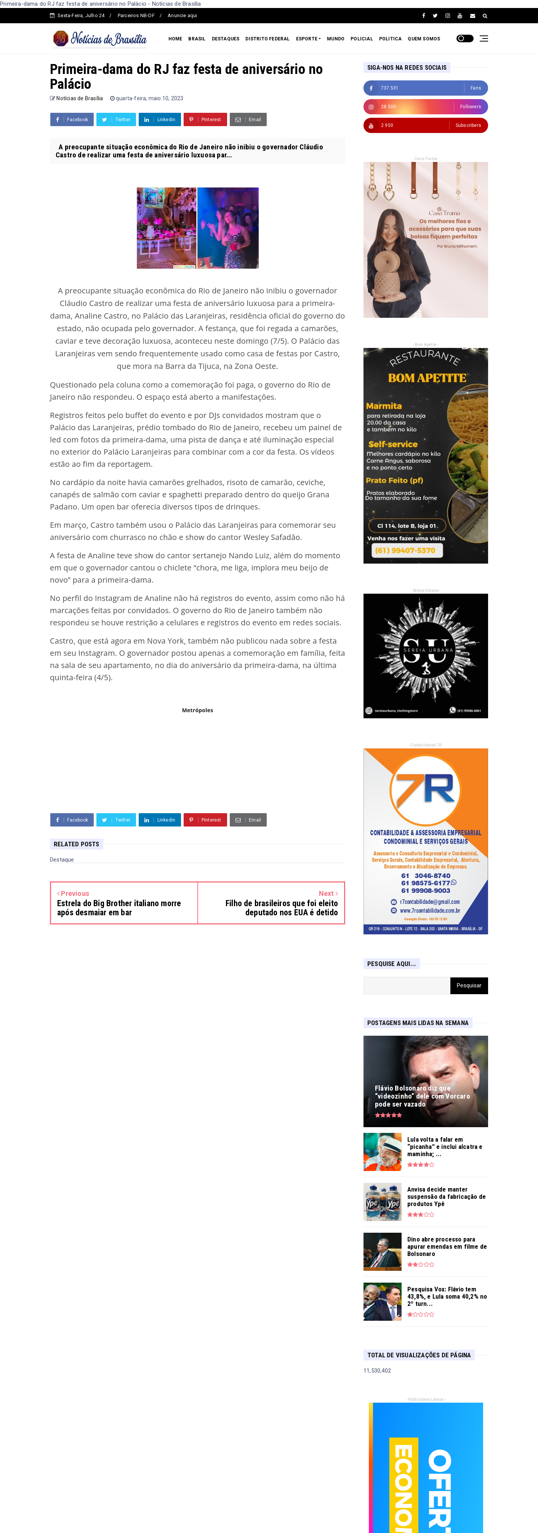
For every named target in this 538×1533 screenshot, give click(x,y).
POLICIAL (362, 39)
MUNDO (335, 39)
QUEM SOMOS (424, 39)
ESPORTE (306, 39)
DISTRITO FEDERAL (267, 39)
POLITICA (390, 39)
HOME (175, 39)
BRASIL (196, 39)
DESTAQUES (226, 39)
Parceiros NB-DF (136, 15)
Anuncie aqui (182, 15)
